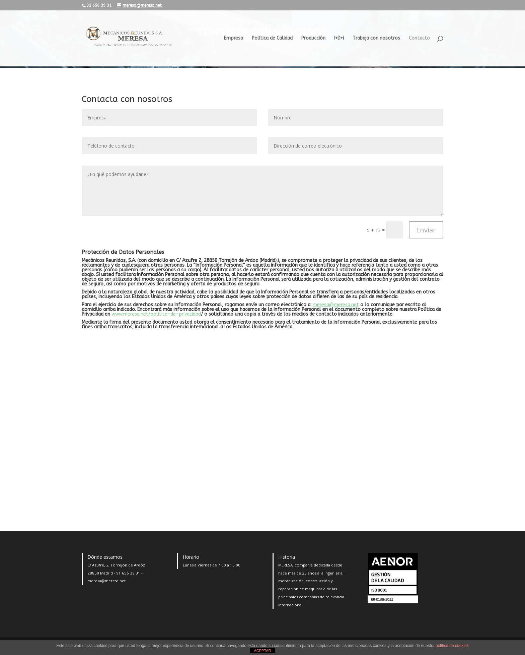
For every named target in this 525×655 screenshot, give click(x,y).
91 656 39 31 (128, 573)
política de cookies (452, 645)
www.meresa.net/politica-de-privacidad (156, 314)
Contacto (419, 38)
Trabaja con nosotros (376, 38)
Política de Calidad (272, 38)
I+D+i (339, 38)
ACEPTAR (262, 651)
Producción (313, 38)
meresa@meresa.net (336, 305)
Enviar (426, 229)
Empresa (233, 38)
